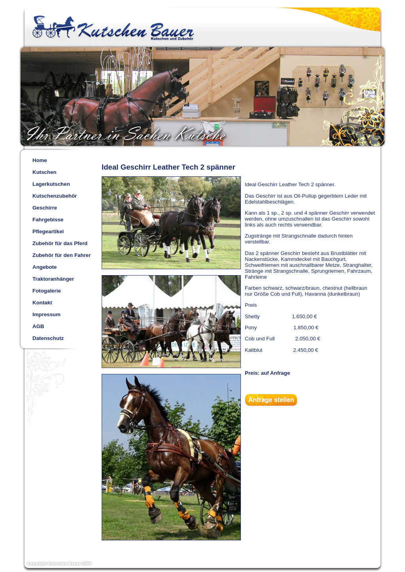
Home (39, 160)
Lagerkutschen (51, 184)
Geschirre (44, 208)
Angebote (44, 267)
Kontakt (42, 303)
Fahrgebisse (48, 220)
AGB (38, 326)
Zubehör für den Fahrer (61, 255)
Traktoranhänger (53, 279)
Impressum (46, 314)
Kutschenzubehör (54, 196)
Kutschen (44, 172)
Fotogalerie (46, 291)
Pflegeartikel (48, 231)
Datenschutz (48, 338)
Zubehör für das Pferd (59, 243)
